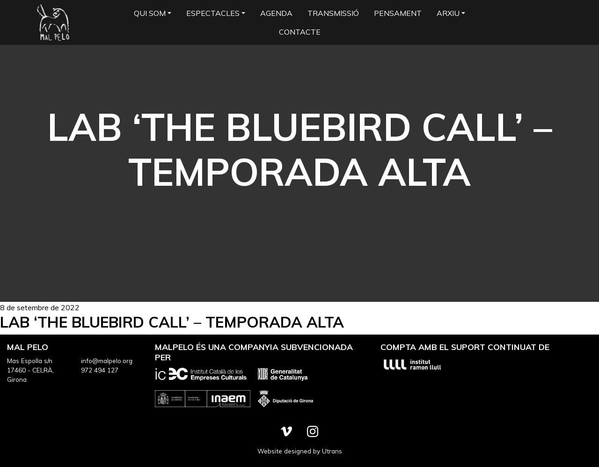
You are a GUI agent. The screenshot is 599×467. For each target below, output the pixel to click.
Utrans (332, 451)
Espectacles (213, 13)
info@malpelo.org (106, 361)
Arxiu (448, 13)
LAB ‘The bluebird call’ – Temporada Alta (172, 322)
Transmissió (333, 13)
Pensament (398, 13)
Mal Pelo (53, 22)
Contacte (300, 31)
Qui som (150, 13)
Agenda (276, 13)
